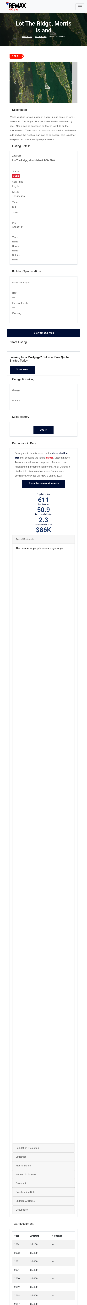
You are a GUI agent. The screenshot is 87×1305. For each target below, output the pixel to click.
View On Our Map (44, 336)
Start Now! (22, 373)
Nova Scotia (27, 37)
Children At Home (25, 1204)
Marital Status (23, 1169)
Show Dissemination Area (43, 487)
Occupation (22, 1213)
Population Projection (27, 1151)
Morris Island (41, 37)
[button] (15, 84)
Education (21, 1160)
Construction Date (25, 1195)
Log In (15, 189)
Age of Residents (25, 542)
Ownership (21, 1186)
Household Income (26, 1178)
